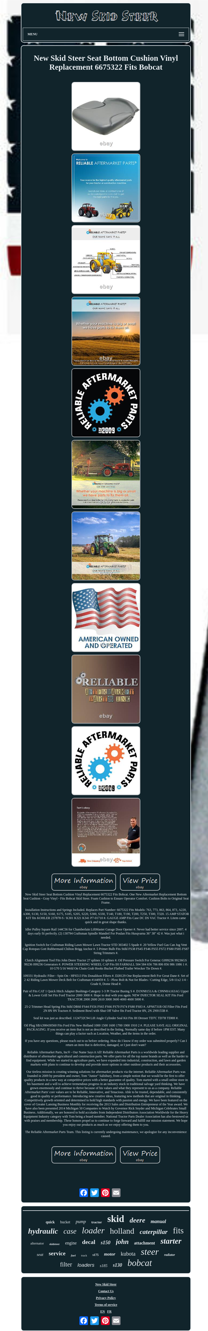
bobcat (140, 1263)
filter (66, 1264)
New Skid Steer (106, 1284)
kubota (128, 1254)
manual (158, 1221)
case (69, 1231)
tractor (96, 1222)
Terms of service (106, 1305)
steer (150, 1252)
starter (170, 1241)
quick (50, 1222)
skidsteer (54, 1244)
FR (109, 1311)
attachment (144, 1243)
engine (71, 1243)
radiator (169, 1255)
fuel (73, 1255)
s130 (117, 1265)
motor (109, 1254)
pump (81, 1221)
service (57, 1253)
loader (93, 1230)
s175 (95, 1255)
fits (178, 1230)
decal (88, 1242)
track (84, 1255)
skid (115, 1219)
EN (102, 1311)
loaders (85, 1265)
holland (122, 1230)
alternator (37, 1243)
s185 (103, 1265)
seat (40, 1254)
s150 (105, 1242)
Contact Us (105, 1291)
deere (137, 1220)
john (122, 1241)
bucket (65, 1222)
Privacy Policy (106, 1298)
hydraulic (43, 1231)
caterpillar (154, 1231)
